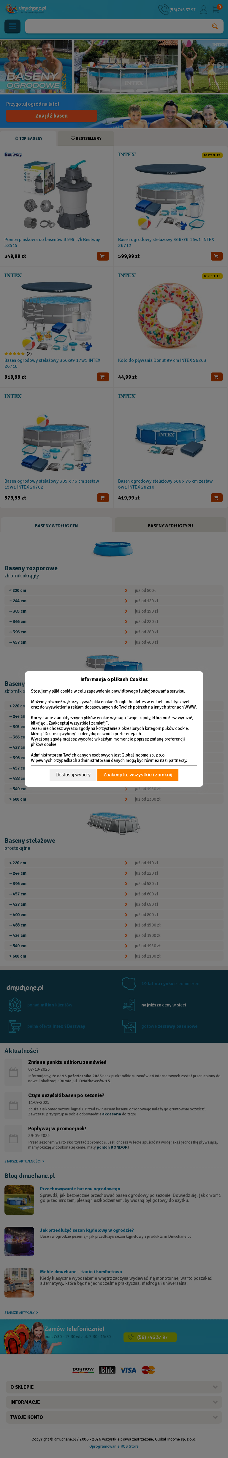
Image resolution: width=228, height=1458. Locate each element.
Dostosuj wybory (73, 775)
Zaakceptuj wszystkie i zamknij (137, 775)
